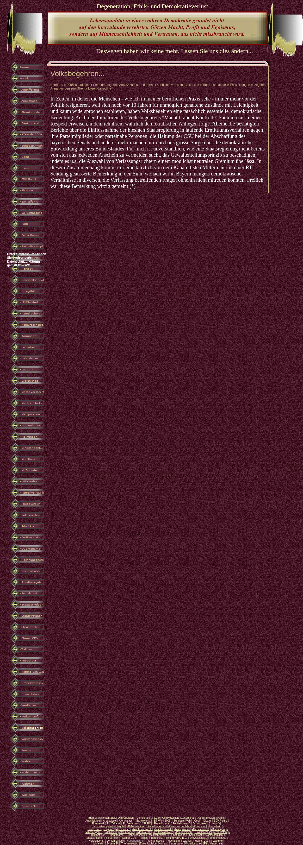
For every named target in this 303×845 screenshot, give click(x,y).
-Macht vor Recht (142, 829)
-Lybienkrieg (123, 829)
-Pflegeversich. (184, 832)
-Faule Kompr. (161, 823)
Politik (220, 817)
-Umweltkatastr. (198, 837)
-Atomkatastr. (125, 820)
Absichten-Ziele (107, 817)
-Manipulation (182, 829)
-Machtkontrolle (163, 829)
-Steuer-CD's (128, 837)
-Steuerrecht (112, 837)
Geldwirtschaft (170, 817)
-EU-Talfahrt (113, 823)
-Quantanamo (115, 835)
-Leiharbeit (214, 826)
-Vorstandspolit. (155, 840)
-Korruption (199, 826)
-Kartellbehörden (156, 826)
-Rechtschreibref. (157, 835)
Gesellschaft (188, 817)
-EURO (147, 823)
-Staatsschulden (213, 835)
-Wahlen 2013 (202, 840)
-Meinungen (218, 829)
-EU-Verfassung (131, 823)
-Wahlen (186, 840)
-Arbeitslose (109, 820)
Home (92, 817)
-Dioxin (206, 820)
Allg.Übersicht (126, 817)
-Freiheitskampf (181, 823)
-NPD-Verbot (144, 832)
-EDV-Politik (220, 820)
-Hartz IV (215, 823)
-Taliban (143, 837)
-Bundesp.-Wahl (182, 820)
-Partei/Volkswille (163, 832)
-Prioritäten (220, 832)
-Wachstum (173, 840)
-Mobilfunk (111, 832)
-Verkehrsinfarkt (115, 840)
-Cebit (196, 820)
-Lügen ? (109, 829)
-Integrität (119, 826)
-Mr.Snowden (126, 832)
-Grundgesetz (200, 823)
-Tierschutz (156, 837)
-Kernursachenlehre (179, 826)
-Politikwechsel (203, 832)
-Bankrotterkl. (143, 820)
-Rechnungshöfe (135, 835)
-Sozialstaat (195, 835)
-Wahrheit (217, 840)
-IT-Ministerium (136, 826)
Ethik (157, 817)
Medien (210, 817)
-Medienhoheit (200, 829)
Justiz (200, 817)
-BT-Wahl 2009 (161, 820)
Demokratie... (144, 817)
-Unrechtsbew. (217, 837)
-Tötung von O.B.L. (176, 837)
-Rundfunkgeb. (177, 835)
